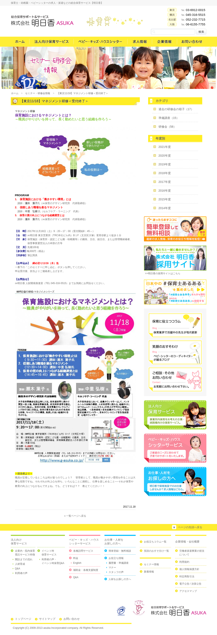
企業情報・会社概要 (187, 541)
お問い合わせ (71, 618)
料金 (75, 558)
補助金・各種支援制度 (85, 570)
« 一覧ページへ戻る (75, 515)
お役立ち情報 (116, 558)
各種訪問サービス (83, 550)
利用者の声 (21, 573)
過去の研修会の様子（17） (176, 109)
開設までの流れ (23, 559)
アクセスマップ (188, 591)
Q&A (17, 568)
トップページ (23, 618)
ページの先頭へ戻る (190, 527)
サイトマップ (47, 618)
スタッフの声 (116, 572)
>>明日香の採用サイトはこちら (162, 273)
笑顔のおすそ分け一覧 (156, 550)
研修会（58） (167, 126)
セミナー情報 (151, 564)
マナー (112, 567)
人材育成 (20, 564)
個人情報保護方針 (189, 569)
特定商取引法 (186, 576)
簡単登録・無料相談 (120, 550)
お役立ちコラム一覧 (155, 541)
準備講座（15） (169, 118)
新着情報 (149, 571)
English (77, 562)
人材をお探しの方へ (120, 579)
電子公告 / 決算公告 (190, 583)
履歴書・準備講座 (119, 562)
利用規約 (184, 561)
